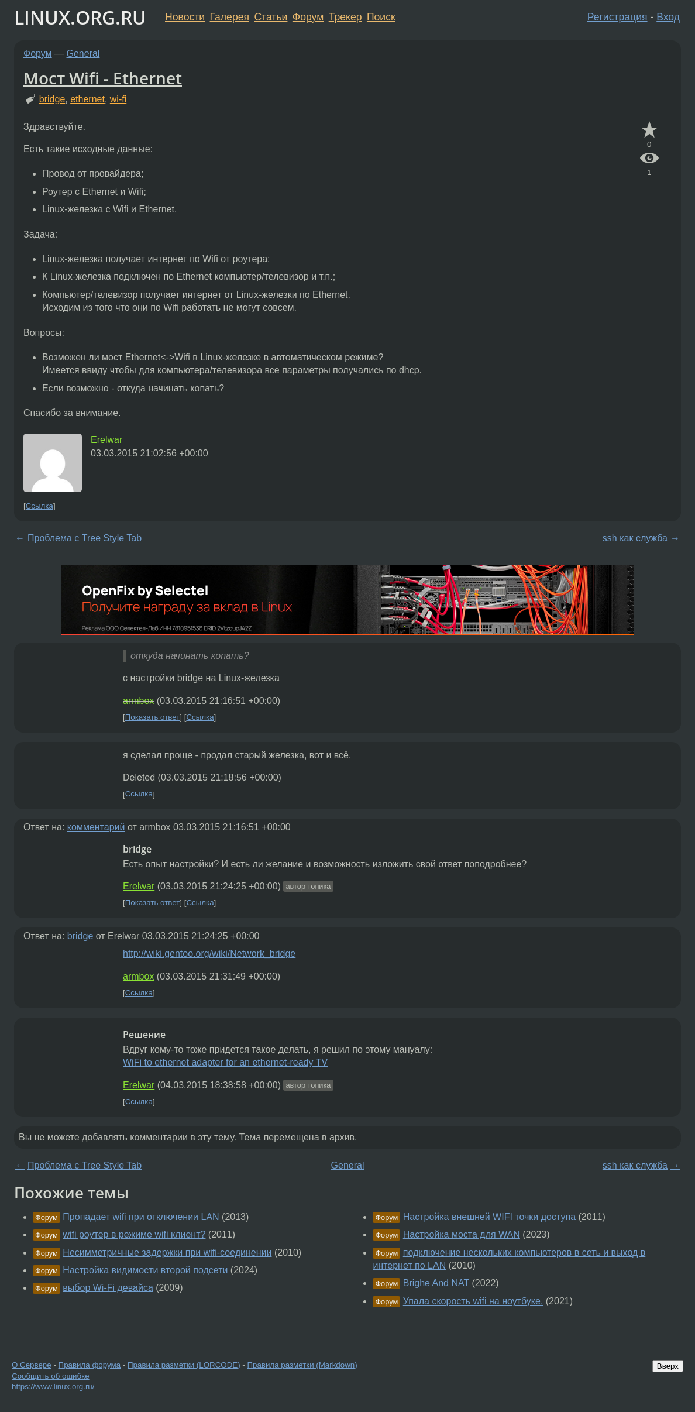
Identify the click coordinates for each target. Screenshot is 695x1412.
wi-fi (118, 99)
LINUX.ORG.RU (80, 17)
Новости (185, 17)
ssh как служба (635, 538)
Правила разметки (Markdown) (302, 1365)
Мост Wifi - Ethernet (102, 78)
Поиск (381, 17)
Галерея (229, 17)
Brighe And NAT (436, 1283)
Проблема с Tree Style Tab (84, 538)
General (83, 54)
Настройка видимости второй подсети (145, 1270)
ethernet (87, 99)
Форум (308, 17)
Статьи (270, 17)
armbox (138, 701)
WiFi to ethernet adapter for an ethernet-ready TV (225, 1062)
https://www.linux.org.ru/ (53, 1386)
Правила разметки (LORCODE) (184, 1365)
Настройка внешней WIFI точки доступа (489, 1217)
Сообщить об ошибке (51, 1376)
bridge (52, 99)
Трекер (345, 17)
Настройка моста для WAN (461, 1234)
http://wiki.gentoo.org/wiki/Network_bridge (209, 953)
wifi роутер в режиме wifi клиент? (134, 1234)
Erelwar (106, 440)
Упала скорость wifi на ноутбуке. (473, 1301)
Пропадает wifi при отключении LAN (141, 1217)
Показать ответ (152, 717)
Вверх (668, 1366)
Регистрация (617, 17)
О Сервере (31, 1365)
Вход (668, 17)
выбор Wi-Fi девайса (108, 1288)
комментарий (96, 827)
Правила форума (90, 1365)
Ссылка (39, 505)
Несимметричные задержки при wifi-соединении (167, 1253)
